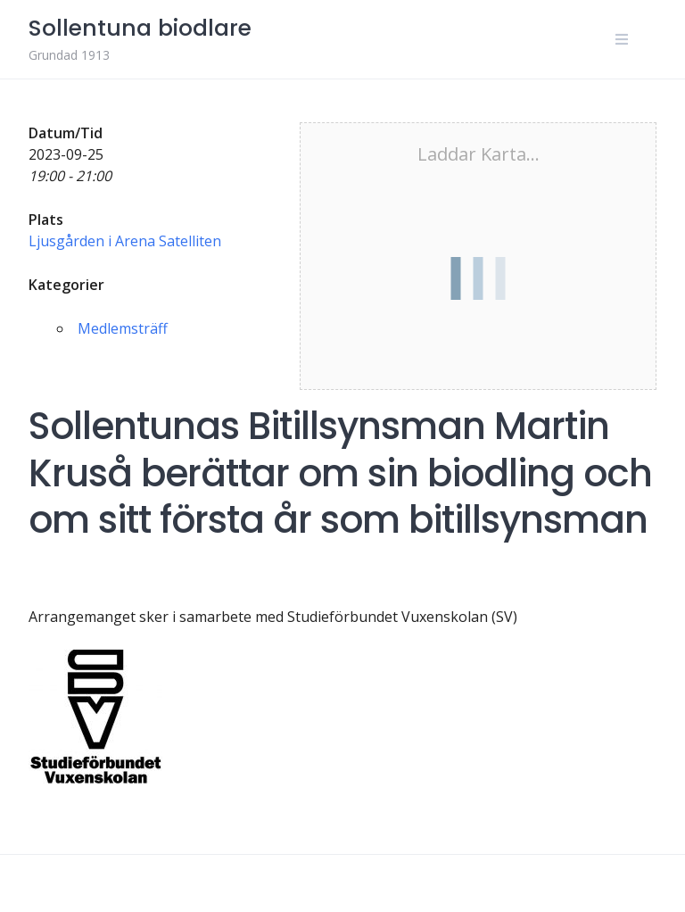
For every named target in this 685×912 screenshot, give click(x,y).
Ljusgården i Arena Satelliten (125, 241)
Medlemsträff (123, 328)
